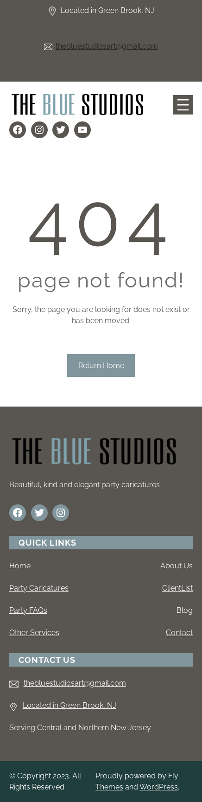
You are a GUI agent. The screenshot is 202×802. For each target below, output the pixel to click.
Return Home (101, 365)
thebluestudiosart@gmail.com (107, 46)
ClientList (177, 588)
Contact (179, 632)
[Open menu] (183, 105)
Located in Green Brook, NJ (69, 705)
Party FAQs (28, 610)
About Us (176, 565)
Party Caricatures (39, 588)
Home (20, 565)
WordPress (158, 787)
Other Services (34, 632)
